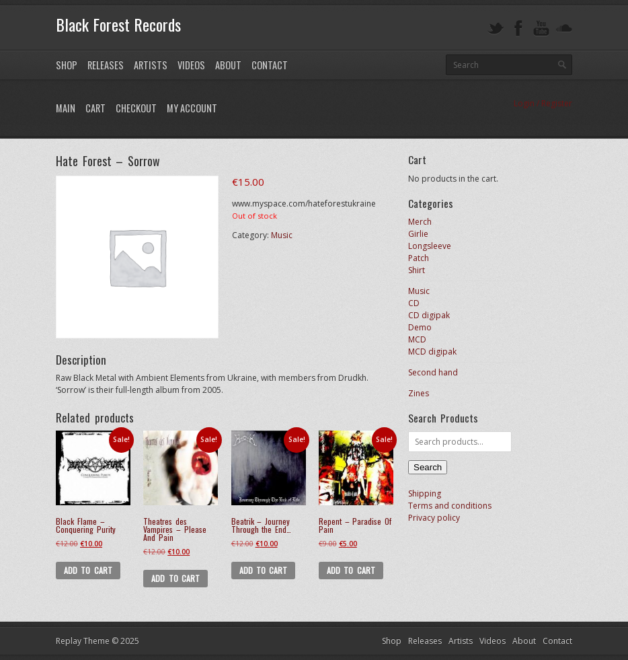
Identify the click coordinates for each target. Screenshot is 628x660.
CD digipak (429, 315)
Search (428, 467)
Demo (420, 327)
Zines (418, 393)
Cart (95, 108)
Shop (66, 65)
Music (281, 235)
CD (414, 303)
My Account (192, 108)
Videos (191, 65)
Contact (269, 65)
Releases (105, 65)
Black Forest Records (118, 24)
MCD (417, 339)
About (228, 65)
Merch (420, 221)
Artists (150, 65)
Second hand (433, 372)
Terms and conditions (450, 505)
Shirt (416, 270)
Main (65, 108)
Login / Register (543, 103)
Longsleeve (429, 246)
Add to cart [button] (88, 570)
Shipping (424, 493)
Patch (418, 258)
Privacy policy (434, 517)
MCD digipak (432, 351)
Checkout (136, 108)
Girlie (418, 234)
